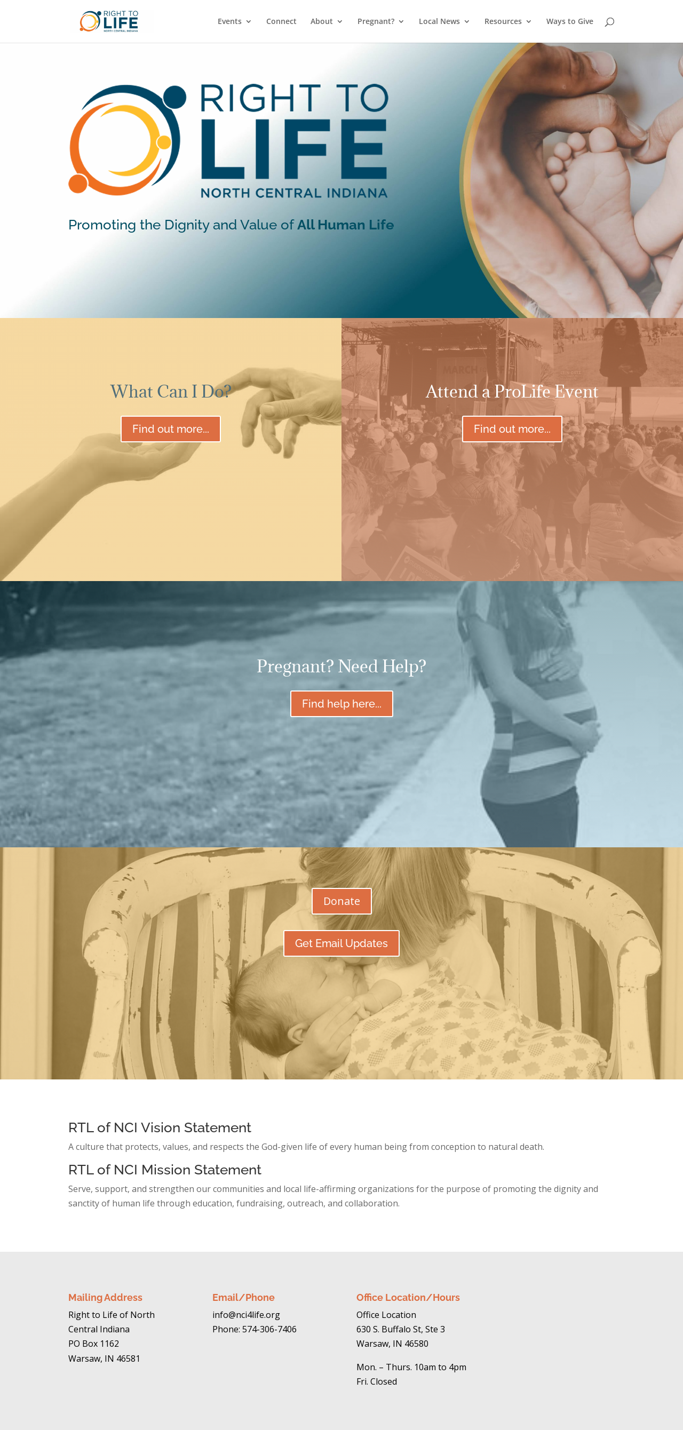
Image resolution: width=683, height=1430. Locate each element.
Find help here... (342, 703)
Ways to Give (569, 22)
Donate (341, 901)
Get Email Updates (341, 943)
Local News (439, 22)
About (322, 22)
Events (230, 22)
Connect (281, 22)
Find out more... (170, 429)
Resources (503, 22)
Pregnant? (376, 22)
